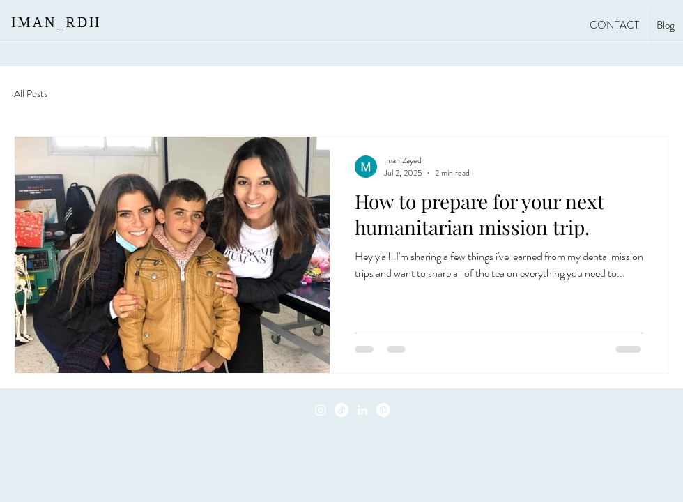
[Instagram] (321, 410)
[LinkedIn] (362, 410)
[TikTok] (341, 410)
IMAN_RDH (56, 22)
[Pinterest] (383, 410)
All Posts (30, 93)
